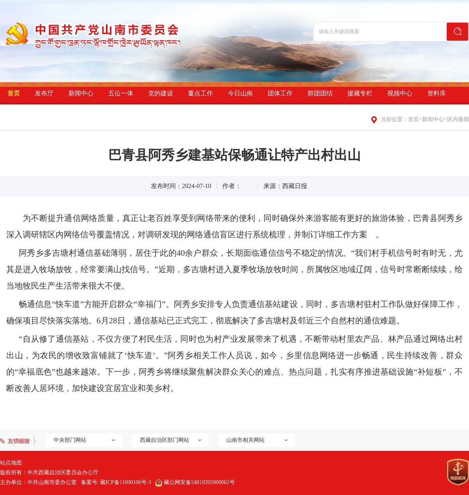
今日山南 (240, 93)
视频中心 (399, 93)
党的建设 (160, 93)
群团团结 (320, 93)
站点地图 (11, 463)
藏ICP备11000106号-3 (125, 482)
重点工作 (200, 93)
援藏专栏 (359, 93)
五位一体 (120, 93)
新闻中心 (80, 93)
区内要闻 (458, 119)
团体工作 (280, 93)
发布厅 (44, 93)
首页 (13, 93)
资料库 (436, 93)
